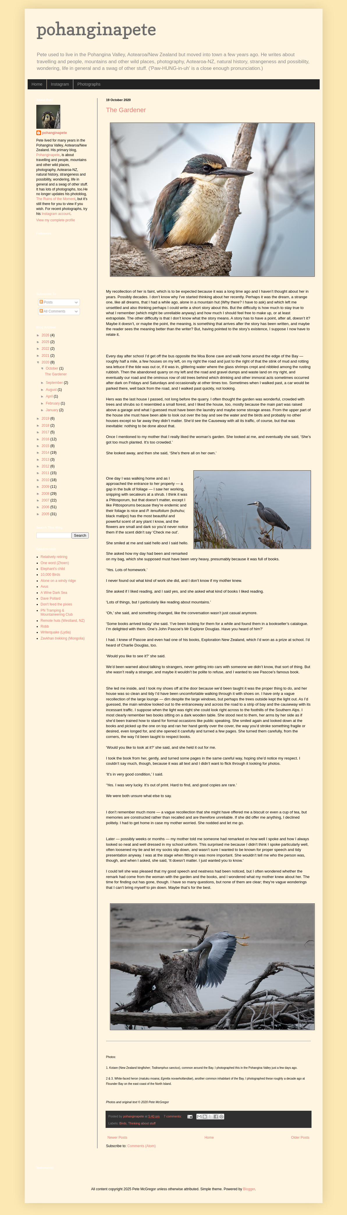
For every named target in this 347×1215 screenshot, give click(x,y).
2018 (46, 425)
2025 (46, 342)
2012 (46, 466)
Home (37, 84)
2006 (46, 507)
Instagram (60, 84)
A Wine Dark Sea (54, 593)
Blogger (249, 1189)
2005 (46, 514)
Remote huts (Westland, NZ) (63, 621)
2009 (46, 487)
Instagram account (56, 214)
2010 (46, 480)
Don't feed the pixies (56, 604)
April (50, 396)
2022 (46, 349)
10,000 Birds (50, 575)
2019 (46, 418)
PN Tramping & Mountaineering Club (57, 612)
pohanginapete (96, 28)
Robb (45, 626)
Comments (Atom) (141, 1146)
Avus (44, 586)
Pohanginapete (48, 155)
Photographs (88, 84)
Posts (46, 302)
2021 (46, 356)
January (52, 410)
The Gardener (126, 110)
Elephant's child (53, 569)
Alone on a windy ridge (58, 581)
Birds (123, 1123)
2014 (46, 453)
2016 (46, 439)
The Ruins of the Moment (56, 199)
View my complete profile (55, 220)
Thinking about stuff (142, 1123)
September (55, 383)
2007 (46, 500)
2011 (46, 473)
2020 (46, 362)
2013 (46, 460)
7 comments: (173, 1116)
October (52, 368)
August (52, 390)
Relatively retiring (54, 557)
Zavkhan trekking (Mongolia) (63, 638)
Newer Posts (117, 1137)
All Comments (52, 311)
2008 (46, 494)
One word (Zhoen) (55, 563)
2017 (46, 432)
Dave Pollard (51, 598)
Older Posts (300, 1137)
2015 (46, 446)
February (53, 403)
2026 (46, 335)
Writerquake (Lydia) (56, 632)
